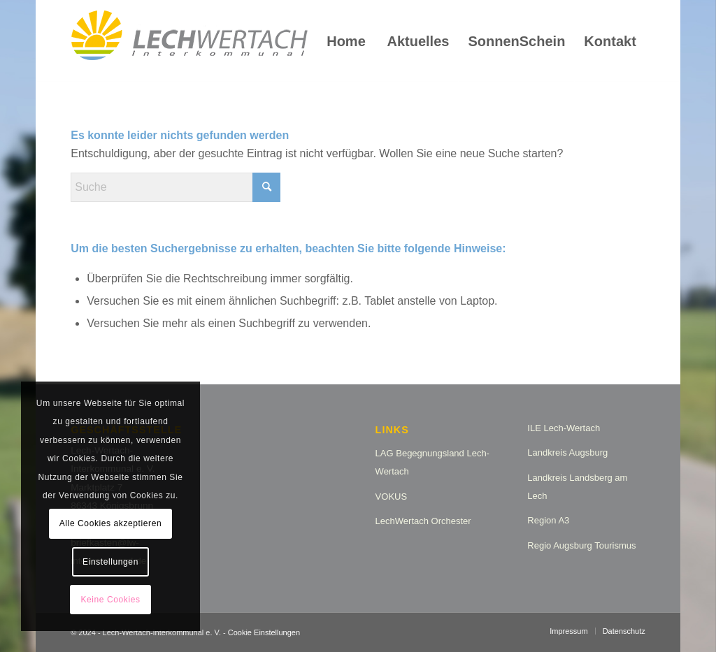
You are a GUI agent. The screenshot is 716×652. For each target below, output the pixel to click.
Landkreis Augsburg (567, 452)
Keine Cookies (110, 599)
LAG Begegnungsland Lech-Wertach (432, 462)
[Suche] (175, 187)
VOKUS (391, 496)
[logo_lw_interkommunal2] (189, 41)
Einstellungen (110, 562)
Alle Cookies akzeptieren (110, 523)
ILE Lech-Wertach (563, 428)
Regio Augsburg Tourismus (581, 545)
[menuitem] (346, 41)
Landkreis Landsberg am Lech (577, 486)
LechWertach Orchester (423, 521)
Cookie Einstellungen (264, 632)
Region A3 (548, 520)
